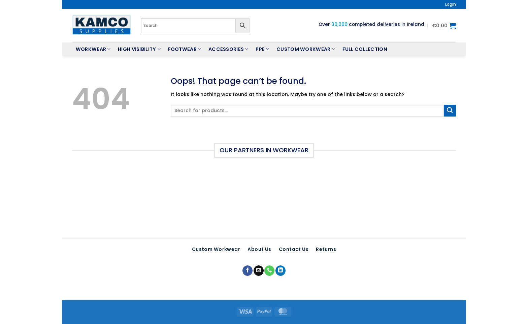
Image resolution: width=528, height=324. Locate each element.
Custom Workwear (305, 49)
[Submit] (450, 111)
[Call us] (269, 270)
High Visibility (139, 49)
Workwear (93, 49)
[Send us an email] (259, 270)
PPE (262, 49)
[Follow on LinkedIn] (280, 270)
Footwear (184, 49)
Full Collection (364, 49)
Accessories (228, 49)
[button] (450, 4)
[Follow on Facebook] (247, 270)
